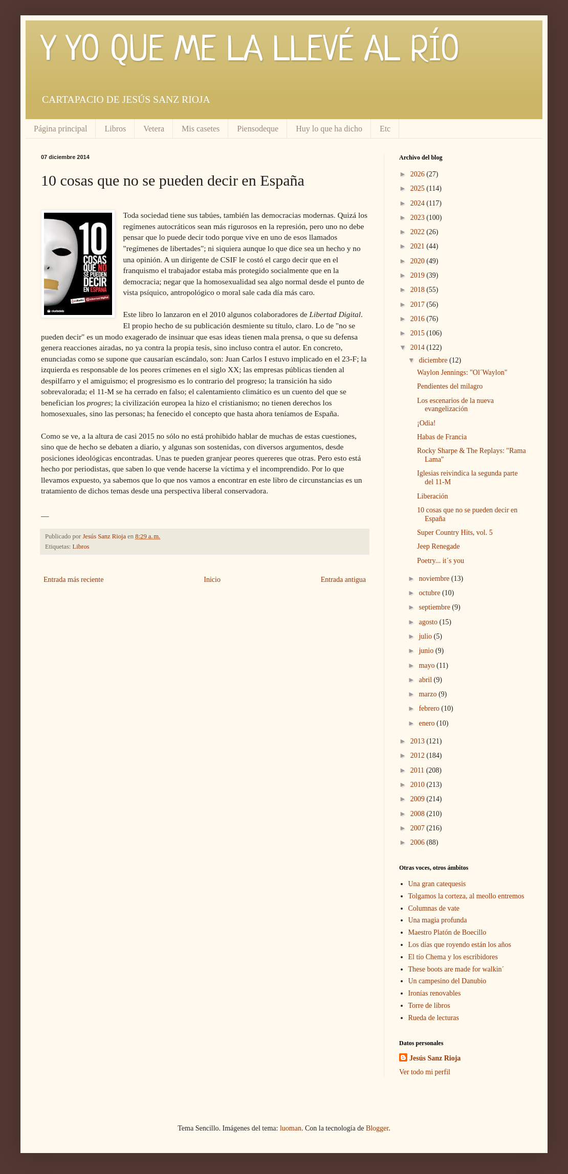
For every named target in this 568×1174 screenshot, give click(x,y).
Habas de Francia (442, 437)
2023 (418, 217)
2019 (418, 275)
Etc (385, 128)
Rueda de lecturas (434, 1018)
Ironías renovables (434, 993)
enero (427, 723)
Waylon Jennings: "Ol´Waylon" (462, 372)
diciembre (434, 360)
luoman (290, 1128)
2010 (418, 784)
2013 (418, 741)
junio (427, 650)
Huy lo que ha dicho (329, 128)
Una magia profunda (437, 920)
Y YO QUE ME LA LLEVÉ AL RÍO (250, 51)
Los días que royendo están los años (459, 945)
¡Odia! (426, 423)
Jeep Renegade (438, 546)
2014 (418, 347)
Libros (115, 128)
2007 (418, 828)
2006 (418, 842)
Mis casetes (201, 128)
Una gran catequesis (437, 884)
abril (426, 680)
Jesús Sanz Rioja (435, 1058)
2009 (418, 799)
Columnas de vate (434, 908)
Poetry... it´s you (440, 561)
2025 (418, 188)
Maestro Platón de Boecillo (447, 932)
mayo (427, 665)
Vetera (153, 128)
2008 (418, 814)
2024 (418, 203)
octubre (430, 593)
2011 (418, 770)
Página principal (60, 128)
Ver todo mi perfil (424, 1072)
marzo (428, 694)
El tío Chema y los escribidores (453, 957)
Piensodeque (257, 128)
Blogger (377, 1128)
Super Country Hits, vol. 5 (455, 532)
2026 (418, 174)
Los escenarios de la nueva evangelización (455, 405)
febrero (430, 708)
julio (426, 636)
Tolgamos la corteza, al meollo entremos (466, 896)
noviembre (435, 578)
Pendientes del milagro (450, 386)
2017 (418, 304)
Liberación (432, 496)
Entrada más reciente (73, 579)
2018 (418, 290)
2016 (418, 319)
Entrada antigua (343, 579)
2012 (418, 755)
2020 (418, 261)
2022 (418, 232)
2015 (418, 333)
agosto (429, 622)
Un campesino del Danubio (447, 981)
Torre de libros (429, 1005)
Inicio (212, 579)
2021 (418, 246)
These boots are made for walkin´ (456, 969)
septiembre (435, 607)
